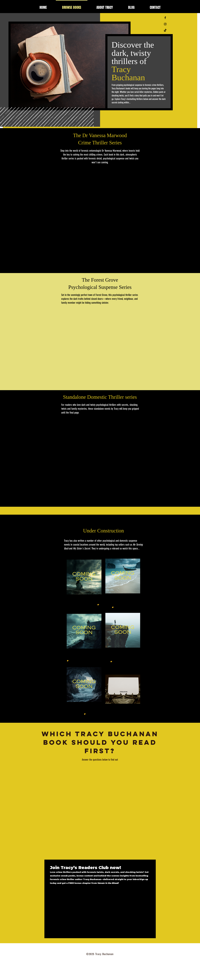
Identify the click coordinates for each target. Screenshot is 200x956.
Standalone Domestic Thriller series (100, 397)
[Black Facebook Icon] (165, 17)
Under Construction (103, 531)
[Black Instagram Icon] (165, 24)
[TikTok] (165, 30)
